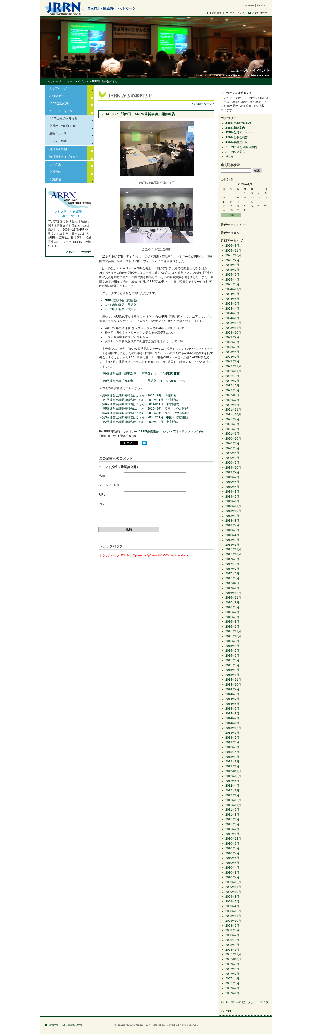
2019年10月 (233, 467)
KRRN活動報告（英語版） (122, 309)
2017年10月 (233, 554)
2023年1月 (232, 361)
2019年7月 (232, 477)
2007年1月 (232, 993)
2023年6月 (232, 347)
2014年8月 (232, 694)
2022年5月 (232, 390)
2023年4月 (232, 352)
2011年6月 (232, 819)
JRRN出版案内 (235, 128)
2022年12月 (233, 366)
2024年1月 (232, 318)
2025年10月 (233, 255)
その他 (229, 156)
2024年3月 (232, 313)
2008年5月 (232, 940)
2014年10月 (233, 684)
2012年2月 (232, 790)
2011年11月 (233, 805)
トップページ (53, 81)
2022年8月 (232, 376)
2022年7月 (232, 381)
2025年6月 (232, 274)
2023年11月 (233, 327)
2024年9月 (232, 294)
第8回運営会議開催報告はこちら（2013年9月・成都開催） (140, 395)
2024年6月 (232, 299)
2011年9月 (232, 809)
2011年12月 (233, 800)
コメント (105, 504)
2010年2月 (232, 877)
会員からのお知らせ (62, 126)
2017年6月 (232, 573)
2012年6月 (232, 781)
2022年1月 (232, 405)
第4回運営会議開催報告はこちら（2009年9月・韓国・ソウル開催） (146, 413)
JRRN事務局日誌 (236, 142)
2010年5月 (232, 863)
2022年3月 (232, 395)
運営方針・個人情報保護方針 (66, 1025)
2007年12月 (233, 954)
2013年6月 (232, 742)
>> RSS (226, 1011)
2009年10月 (233, 891)
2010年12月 (233, 838)
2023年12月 (233, 323)
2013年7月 (232, 737)
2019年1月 (232, 501)
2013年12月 (233, 728)
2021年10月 (233, 414)
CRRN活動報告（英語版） (122, 305)
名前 (102, 475)
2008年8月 (232, 930)
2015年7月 (232, 650)
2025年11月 (233, 250)
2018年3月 (232, 540)
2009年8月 (232, 896)
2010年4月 (232, 867)
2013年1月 (232, 766)
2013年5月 (232, 747)
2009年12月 (233, 882)
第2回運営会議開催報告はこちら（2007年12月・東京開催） (141, 421)
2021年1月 (232, 433)
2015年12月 (233, 631)
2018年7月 (232, 525)
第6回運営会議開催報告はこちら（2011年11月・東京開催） (141, 404)
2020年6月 (232, 443)
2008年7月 (232, 935)
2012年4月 (232, 785)
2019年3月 (232, 491)
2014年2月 (232, 718)
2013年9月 (232, 732)
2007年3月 (232, 983)
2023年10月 (233, 332)
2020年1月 (232, 462)
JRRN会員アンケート (239, 132)
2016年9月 (232, 602)
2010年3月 (232, 872)
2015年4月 (232, 660)
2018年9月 (232, 515)
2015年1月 (232, 675)
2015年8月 (232, 646)
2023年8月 (232, 342)
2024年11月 (233, 289)
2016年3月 (232, 621)
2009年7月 (232, 901)
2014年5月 (232, 708)
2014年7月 (232, 699)
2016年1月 (232, 626)
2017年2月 (232, 583)
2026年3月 (232, 245)
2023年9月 (232, 337)
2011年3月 (232, 824)
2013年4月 (232, 752)
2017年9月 (232, 559)
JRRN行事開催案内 (238, 123)
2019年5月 (232, 482)
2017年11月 (233, 549)
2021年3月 (232, 429)
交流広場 (55, 179)
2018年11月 (233, 506)
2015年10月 (233, 636)
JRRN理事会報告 (236, 137)
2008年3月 (232, 945)
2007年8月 (232, 969)
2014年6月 (232, 703)
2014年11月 (233, 679)
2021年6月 (232, 424)
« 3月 (231, 215)
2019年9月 (232, 472)
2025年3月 (232, 284)
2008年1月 (232, 949)
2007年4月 (232, 978)
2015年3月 (232, 665)
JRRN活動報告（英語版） (122, 300)
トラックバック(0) (191, 431)
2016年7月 (232, 612)
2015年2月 (232, 670)
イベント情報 (58, 141)
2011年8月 (232, 814)
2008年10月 (233, 920)
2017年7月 (232, 569)
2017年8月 (232, 564)
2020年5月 (232, 448)
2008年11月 (233, 916)
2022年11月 (233, 371)
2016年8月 (232, 607)
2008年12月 (233, 911)
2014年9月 (232, 689)
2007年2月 (232, 988)
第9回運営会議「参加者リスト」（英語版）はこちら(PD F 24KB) (145, 381)
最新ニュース (58, 133)
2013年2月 (232, 761)
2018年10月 (233, 511)
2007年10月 (233, 959)
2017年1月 (232, 588)
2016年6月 (232, 617)
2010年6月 (232, 858)
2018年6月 (232, 530)
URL (102, 494)
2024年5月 (232, 303)
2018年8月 (232, 520)
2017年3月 (232, 578)
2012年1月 (232, 795)
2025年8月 (232, 265)
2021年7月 (232, 419)
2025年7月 (232, 270)
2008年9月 (232, 925)
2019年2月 (232, 496)
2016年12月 (233, 593)
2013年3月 (232, 757)
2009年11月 (233, 887)
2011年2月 (232, 829)
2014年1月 (232, 723)
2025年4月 (232, 279)
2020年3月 (232, 458)
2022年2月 (232, 400)
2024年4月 (232, 308)
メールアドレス (109, 485)
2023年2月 (232, 356)
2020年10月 (233, 438)
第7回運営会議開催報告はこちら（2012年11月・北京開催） (141, 400)
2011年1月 (232, 834)
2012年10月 (233, 776)
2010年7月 (232, 853)
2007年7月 (232, 974)
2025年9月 (232, 260)
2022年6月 (232, 385)
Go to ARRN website (78, 252)
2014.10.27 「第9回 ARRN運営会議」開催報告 (138, 114)
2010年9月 (232, 843)
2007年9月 (232, 964)
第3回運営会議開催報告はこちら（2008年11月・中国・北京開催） (146, 417)
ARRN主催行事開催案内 (241, 147)
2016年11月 (233, 597)
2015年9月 (232, 641)
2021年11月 (233, 409)
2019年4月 (232, 487)
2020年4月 (232, 453)
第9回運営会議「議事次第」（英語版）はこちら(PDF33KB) (141, 373)
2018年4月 (232, 535)
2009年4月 (232, 906)
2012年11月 (233, 771)
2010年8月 (232, 848)
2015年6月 (232, 655)
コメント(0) (168, 431)
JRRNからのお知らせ (63, 118)
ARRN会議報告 (149, 431)
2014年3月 (232, 713)
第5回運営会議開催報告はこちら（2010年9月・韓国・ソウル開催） (146, 408)
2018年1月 (232, 544)
